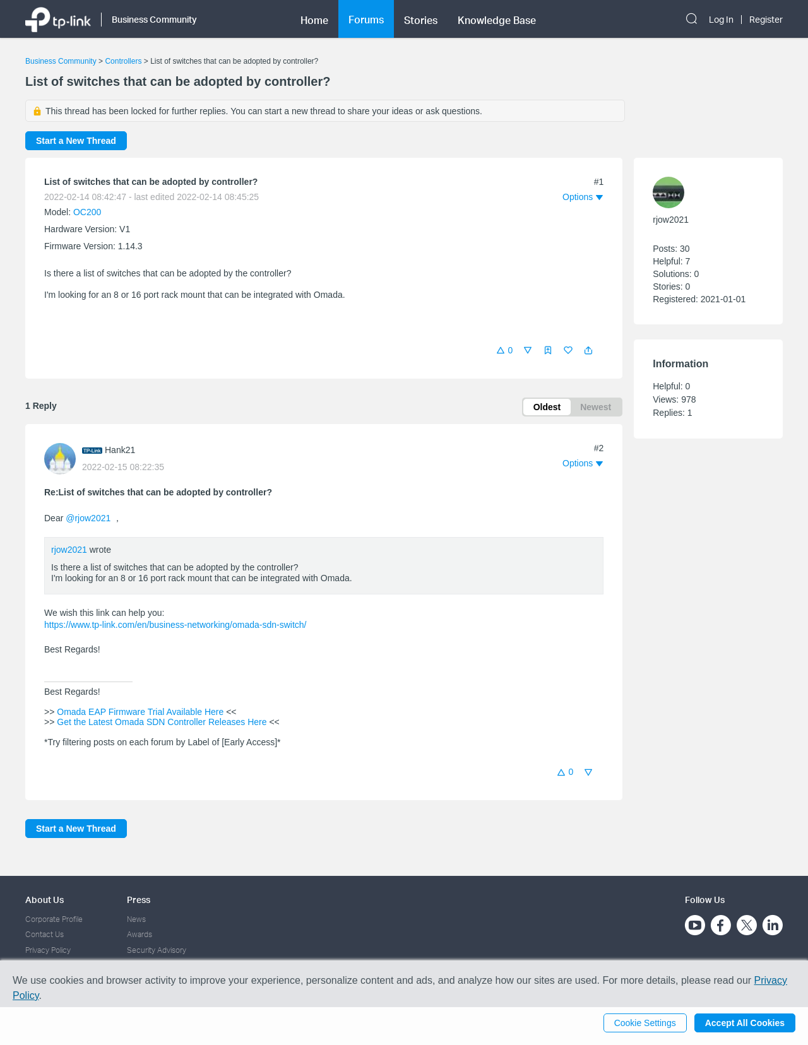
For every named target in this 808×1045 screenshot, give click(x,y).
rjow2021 (69, 550)
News (136, 919)
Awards (139, 934)
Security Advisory (156, 950)
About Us (44, 899)
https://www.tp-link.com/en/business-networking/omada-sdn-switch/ (175, 625)
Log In (721, 19)
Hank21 (120, 450)
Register (766, 19)
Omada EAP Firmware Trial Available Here (140, 712)
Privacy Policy (48, 950)
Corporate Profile (54, 919)
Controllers (123, 61)
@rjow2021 (88, 518)
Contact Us (44, 934)
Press (138, 899)
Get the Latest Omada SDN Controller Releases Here (161, 722)
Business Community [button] (154, 19)
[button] (588, 350)
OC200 (87, 212)
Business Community (61, 61)
